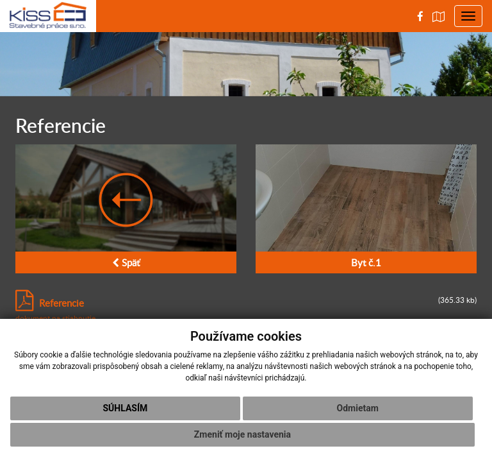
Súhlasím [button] (124, 408)
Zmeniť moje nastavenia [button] (242, 434)
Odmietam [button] (358, 408)
